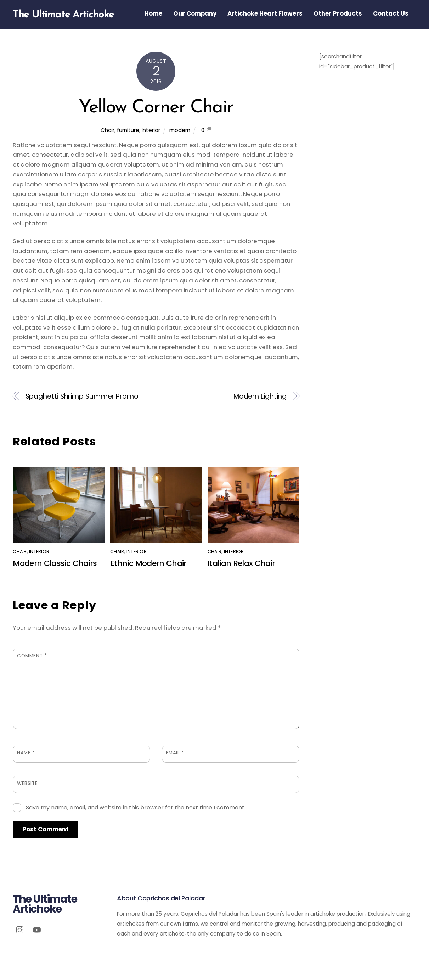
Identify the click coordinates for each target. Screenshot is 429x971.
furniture (128, 130)
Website (27, 783)
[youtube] (37, 929)
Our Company (195, 13)
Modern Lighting (260, 396)
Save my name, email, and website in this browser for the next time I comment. (135, 807)
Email (175, 753)
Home (153, 13)
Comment (32, 655)
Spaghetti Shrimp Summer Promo (82, 396)
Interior (151, 130)
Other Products (338, 13)
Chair (107, 130)
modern (179, 130)
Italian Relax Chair (241, 563)
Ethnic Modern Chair (148, 563)
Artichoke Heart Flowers (265, 13)
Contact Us (390, 13)
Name (26, 753)
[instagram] (20, 929)
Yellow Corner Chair (156, 108)
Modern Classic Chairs (55, 563)
